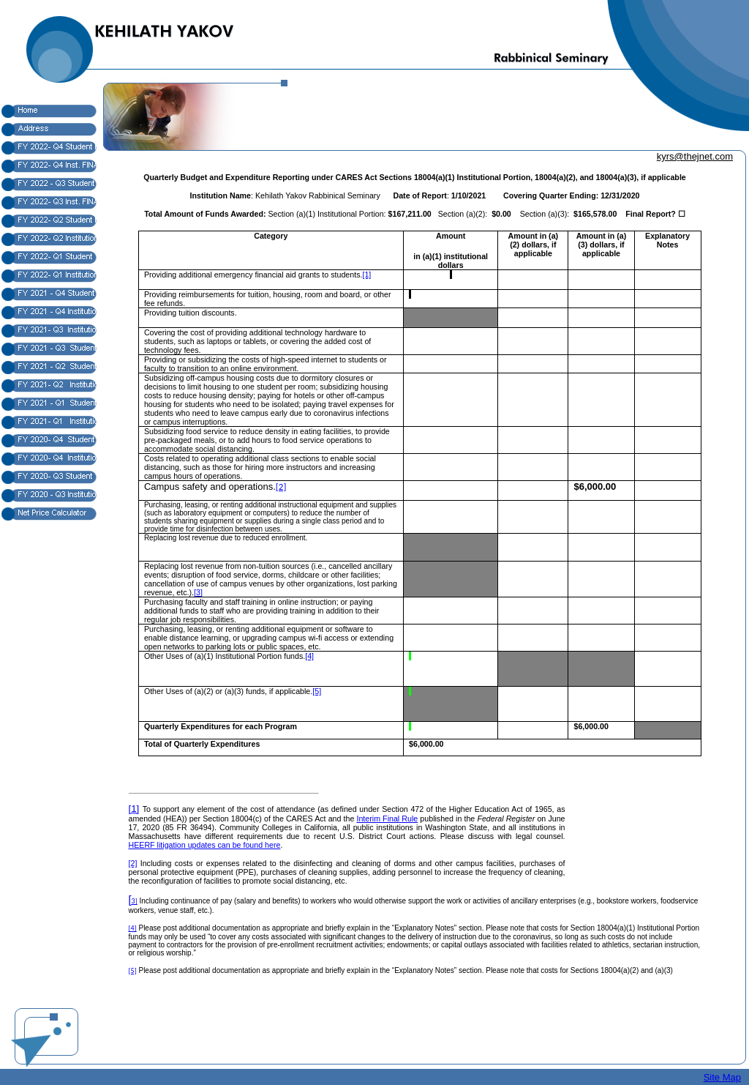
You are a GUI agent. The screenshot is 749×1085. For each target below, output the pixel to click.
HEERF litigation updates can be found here (205, 844)
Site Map (722, 1077)
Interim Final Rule (387, 818)
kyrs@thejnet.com (695, 156)
